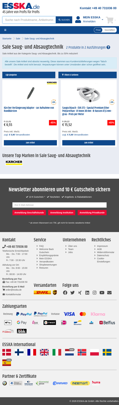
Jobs (70, 252)
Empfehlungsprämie (49, 255)
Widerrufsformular (105, 252)
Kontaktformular (11, 294)
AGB (99, 249)
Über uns (72, 246)
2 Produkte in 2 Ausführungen (88, 47)
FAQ (41, 246)
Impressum (102, 246)
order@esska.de (12, 290)
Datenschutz (103, 255)
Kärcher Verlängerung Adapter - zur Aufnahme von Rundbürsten (29, 109)
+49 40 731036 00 (14, 246)
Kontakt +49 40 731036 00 (98, 8)
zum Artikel (30, 142)
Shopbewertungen (48, 264)
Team (70, 249)
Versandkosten (46, 261)
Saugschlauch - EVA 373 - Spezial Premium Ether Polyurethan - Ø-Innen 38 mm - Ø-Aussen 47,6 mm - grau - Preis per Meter (87, 111)
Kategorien (11, 75)
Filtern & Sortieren (70, 75)
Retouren (43, 268)
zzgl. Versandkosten (17, 134)
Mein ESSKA (45, 258)
